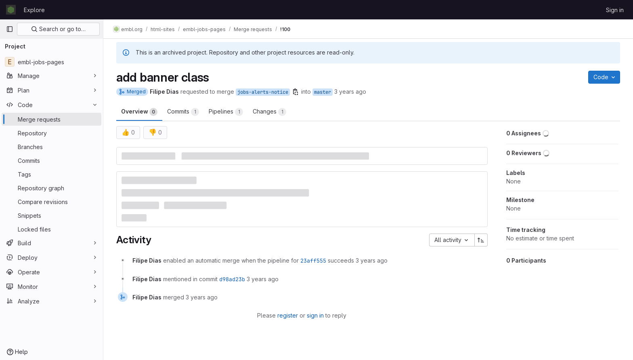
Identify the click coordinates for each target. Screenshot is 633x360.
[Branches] (51, 146)
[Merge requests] (51, 119)
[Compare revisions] (51, 201)
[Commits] (51, 160)
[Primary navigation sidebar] (9, 29)
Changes (269, 112)
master (322, 92)
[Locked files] (51, 229)
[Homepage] (10, 9)
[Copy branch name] (295, 92)
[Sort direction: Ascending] (481, 240)
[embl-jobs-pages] (51, 61)
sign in (315, 315)
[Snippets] (51, 215)
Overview (139, 112)
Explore (34, 9)
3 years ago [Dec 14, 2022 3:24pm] (350, 91)
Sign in (615, 9)
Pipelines (226, 112)
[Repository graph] (51, 187)
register (287, 315)
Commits (183, 112)
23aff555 (313, 260)
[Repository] (51, 132)
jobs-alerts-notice (262, 92)
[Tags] (51, 174)
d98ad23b (232, 279)
